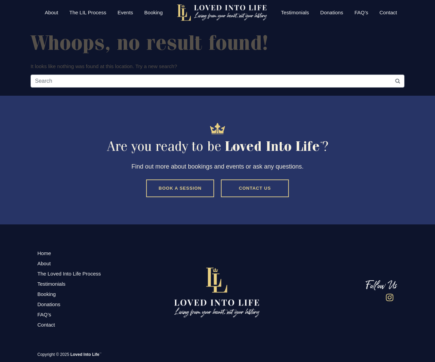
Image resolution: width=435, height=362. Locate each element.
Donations (331, 12)
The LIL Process (87, 12)
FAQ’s (361, 12)
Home (44, 253)
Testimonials (295, 12)
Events (125, 12)
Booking (153, 12)
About (51, 12)
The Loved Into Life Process (69, 274)
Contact (388, 12)
